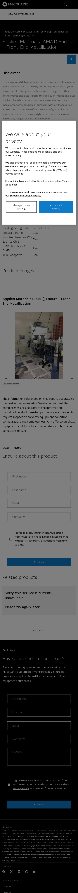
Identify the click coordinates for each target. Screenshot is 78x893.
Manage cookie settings (21, 206)
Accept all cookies (56, 206)
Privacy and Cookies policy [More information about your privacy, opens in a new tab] (25, 195)
